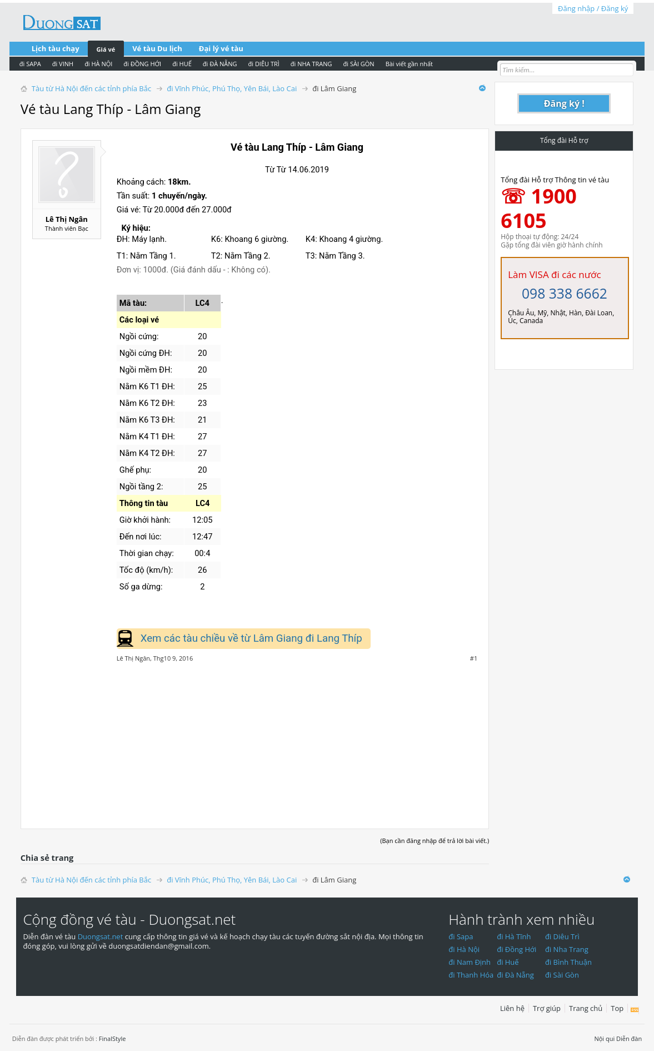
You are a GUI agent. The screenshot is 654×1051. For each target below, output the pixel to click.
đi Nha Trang (566, 949)
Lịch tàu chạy (55, 48)
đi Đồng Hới (516, 949)
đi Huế (508, 962)
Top (617, 1008)
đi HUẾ (182, 64)
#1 (473, 658)
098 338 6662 (564, 293)
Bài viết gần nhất (409, 64)
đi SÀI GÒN (359, 64)
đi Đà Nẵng (515, 975)
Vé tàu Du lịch (157, 48)
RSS (635, 1010)
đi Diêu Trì (562, 936)
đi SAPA (30, 64)
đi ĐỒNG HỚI (142, 64)
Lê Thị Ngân (67, 219)
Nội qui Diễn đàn (618, 1038)
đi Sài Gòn (562, 975)
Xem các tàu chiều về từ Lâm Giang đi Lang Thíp (251, 638)
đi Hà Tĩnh (514, 936)
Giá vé (106, 49)
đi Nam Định (469, 962)
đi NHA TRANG (311, 64)
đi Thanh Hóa (470, 975)
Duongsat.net (101, 936)
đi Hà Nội (464, 949)
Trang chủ (585, 1008)
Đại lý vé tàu (221, 48)
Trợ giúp (547, 1008)
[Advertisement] (254, 739)
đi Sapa (460, 936)
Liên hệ (512, 1008)
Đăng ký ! (564, 103)
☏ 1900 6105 (539, 208)
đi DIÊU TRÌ (263, 64)
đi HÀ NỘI (98, 64)
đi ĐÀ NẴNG (220, 64)
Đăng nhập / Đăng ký (593, 8)
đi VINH (62, 64)
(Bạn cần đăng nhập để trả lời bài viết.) (434, 840)
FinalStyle (112, 1038)
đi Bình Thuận (568, 962)
